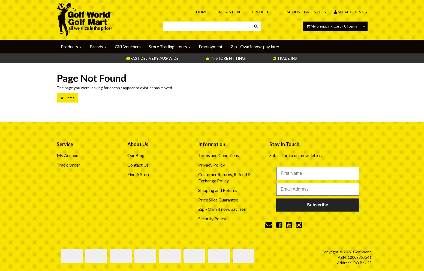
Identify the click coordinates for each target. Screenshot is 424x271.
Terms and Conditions (218, 155)
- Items (331, 26)
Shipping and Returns (217, 190)
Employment (210, 46)
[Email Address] (317, 189)
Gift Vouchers (128, 46)
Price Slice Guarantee (218, 199)
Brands (98, 46)
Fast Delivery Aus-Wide (152, 58)
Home (202, 12)
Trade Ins (284, 58)
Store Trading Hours (170, 46)
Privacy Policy (211, 164)
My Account (68, 155)
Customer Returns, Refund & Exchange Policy (224, 177)
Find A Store (228, 12)
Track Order (68, 164)
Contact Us (262, 12)
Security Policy (212, 218)
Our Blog (136, 155)
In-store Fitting (225, 58)
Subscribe (317, 205)
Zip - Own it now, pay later (255, 46)
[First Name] (317, 173)
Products (71, 46)
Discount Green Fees (304, 12)
